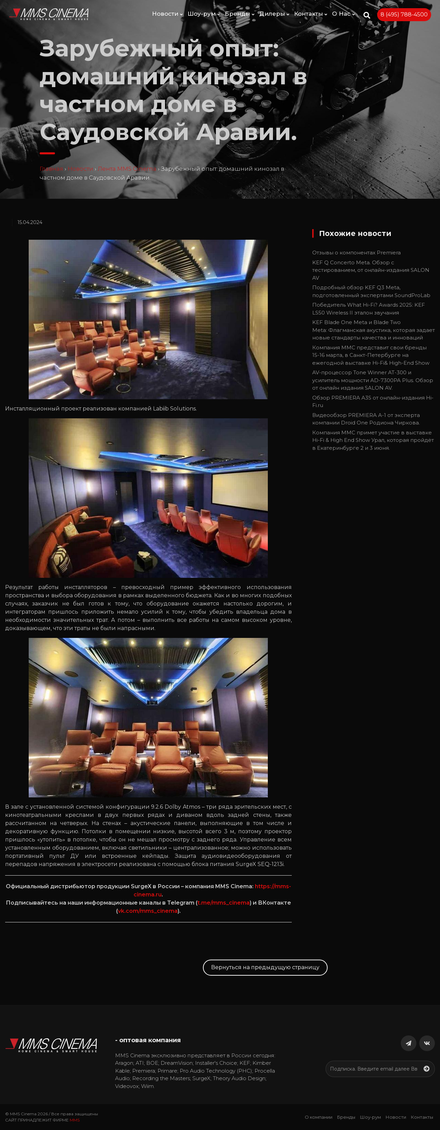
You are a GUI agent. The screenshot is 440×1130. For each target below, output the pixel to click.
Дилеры (274, 13)
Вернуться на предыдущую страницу (265, 967)
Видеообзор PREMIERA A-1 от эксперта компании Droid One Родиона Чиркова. (366, 419)
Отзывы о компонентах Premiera (356, 252)
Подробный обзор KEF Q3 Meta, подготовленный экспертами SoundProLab (371, 291)
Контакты (310, 13)
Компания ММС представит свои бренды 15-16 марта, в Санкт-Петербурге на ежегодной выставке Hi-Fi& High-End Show (370, 355)
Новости (167, 13)
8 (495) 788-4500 (404, 14)
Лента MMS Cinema (127, 168)
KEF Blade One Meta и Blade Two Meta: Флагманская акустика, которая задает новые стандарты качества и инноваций (373, 330)
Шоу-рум (204, 13)
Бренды (240, 13)
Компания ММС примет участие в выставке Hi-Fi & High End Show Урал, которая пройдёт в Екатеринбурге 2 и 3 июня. (373, 440)
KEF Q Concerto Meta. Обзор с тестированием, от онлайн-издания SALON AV (370, 270)
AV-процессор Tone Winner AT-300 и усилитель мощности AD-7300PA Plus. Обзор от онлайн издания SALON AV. (372, 380)
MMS (75, 1119)
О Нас (343, 13)
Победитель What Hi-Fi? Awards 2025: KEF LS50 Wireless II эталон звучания (368, 309)
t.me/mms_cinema (223, 902)
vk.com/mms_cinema (148, 911)
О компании (318, 1117)
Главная (51, 168)
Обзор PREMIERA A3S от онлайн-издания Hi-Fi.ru (373, 401)
